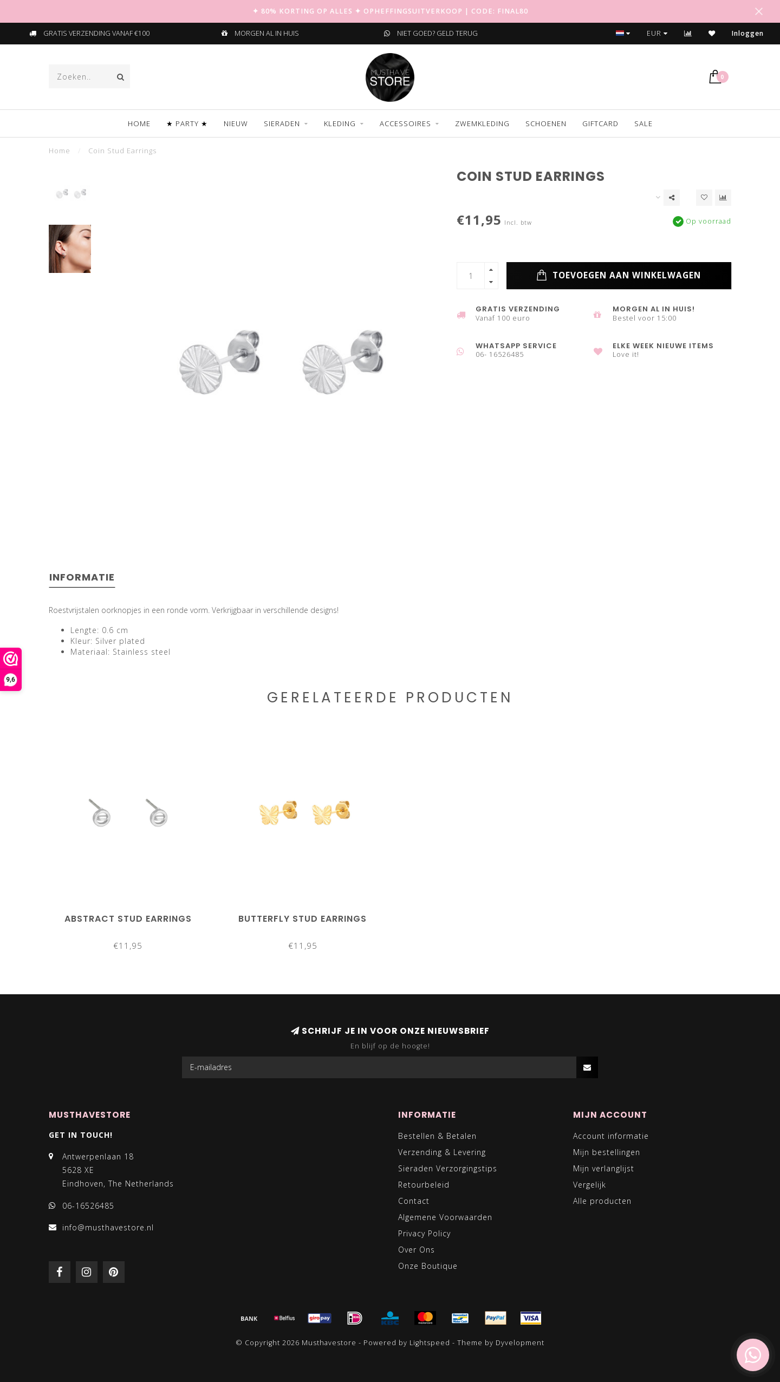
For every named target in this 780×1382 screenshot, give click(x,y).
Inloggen (748, 33)
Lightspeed (430, 1342)
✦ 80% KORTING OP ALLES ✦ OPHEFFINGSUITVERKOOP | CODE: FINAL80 (390, 11)
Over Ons (416, 1249)
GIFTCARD (600, 123)
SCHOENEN (546, 123)
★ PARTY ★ (187, 123)
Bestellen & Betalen (437, 1136)
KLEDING (340, 123)
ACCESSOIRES (405, 123)
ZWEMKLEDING (482, 123)
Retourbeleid (424, 1184)
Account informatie (611, 1136)
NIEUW (236, 123)
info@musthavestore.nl (108, 1227)
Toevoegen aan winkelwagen (618, 276)
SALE (643, 123)
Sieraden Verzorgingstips (447, 1168)
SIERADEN (282, 123)
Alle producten (602, 1201)
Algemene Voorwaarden (445, 1217)
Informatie (82, 577)
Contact (414, 1201)
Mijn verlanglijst (603, 1168)
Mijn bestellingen (606, 1152)
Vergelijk (589, 1184)
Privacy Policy (424, 1233)
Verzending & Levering (442, 1152)
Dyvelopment (520, 1342)
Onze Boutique (428, 1266)
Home (139, 123)
